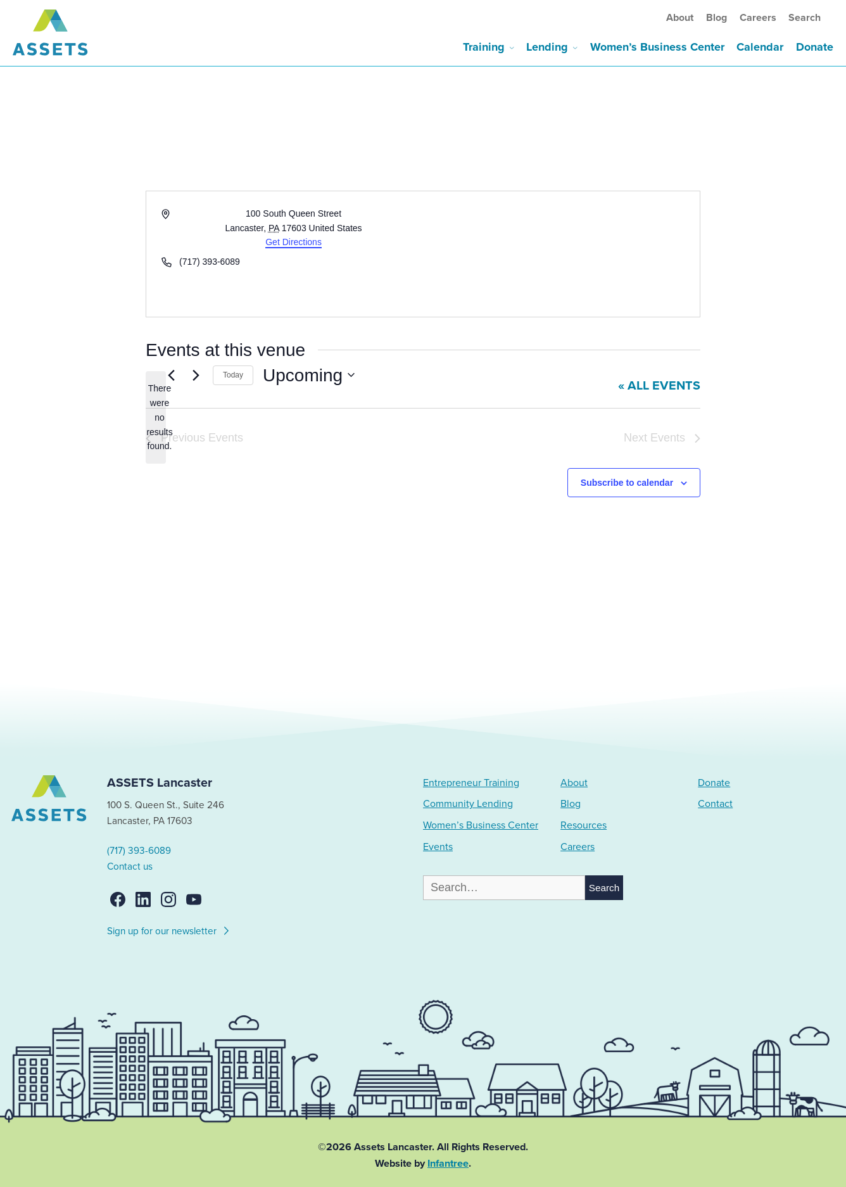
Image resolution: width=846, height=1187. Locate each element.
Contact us (130, 866)
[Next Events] (195, 375)
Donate (814, 47)
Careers (758, 17)
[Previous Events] (171, 375)
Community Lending (468, 803)
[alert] (156, 417)
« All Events (659, 385)
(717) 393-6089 (139, 850)
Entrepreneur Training (471, 783)
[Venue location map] (560, 254)
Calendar (759, 47)
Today (233, 375)
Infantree (448, 1163)
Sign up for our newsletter (168, 929)
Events (438, 847)
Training (484, 47)
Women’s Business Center (657, 47)
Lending (547, 47)
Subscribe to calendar (627, 483)
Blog (716, 17)
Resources (583, 825)
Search (804, 17)
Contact (715, 803)
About (679, 17)
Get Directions (293, 242)
